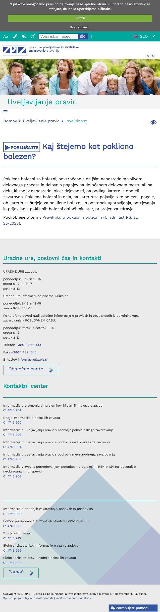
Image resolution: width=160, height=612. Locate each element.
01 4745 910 (12, 538)
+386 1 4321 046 (24, 352)
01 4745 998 (12, 563)
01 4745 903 (12, 435)
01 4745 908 (12, 514)
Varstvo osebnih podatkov (73, 598)
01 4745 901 (12, 410)
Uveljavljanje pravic (42, 101)
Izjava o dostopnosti (39, 598)
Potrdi (80, 18)
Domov (10, 121)
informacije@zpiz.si (33, 359)
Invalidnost (76, 121)
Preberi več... (80, 27)
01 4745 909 (12, 526)
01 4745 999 (12, 550)
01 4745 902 (12, 422)
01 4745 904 (12, 447)
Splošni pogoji (12, 598)
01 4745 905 (12, 459)
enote (25, 368)
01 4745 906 (12, 476)
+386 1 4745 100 (28, 345)
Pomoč (15, 571)
